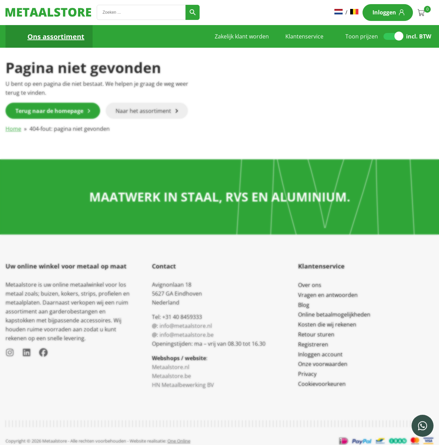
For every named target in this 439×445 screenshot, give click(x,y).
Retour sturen (316, 334)
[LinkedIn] (26, 353)
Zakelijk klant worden (242, 36)
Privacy (307, 374)
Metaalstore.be (171, 376)
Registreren (313, 344)
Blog (303, 305)
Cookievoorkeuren (322, 384)
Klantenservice (304, 36)
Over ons (309, 285)
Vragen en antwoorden (328, 295)
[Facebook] (43, 353)
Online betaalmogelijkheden (334, 314)
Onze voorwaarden (322, 364)
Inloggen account (320, 354)
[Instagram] (9, 353)
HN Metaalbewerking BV (183, 385)
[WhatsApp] (423, 426)
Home (13, 129)
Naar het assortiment (143, 111)
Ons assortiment (55, 36)
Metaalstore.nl (170, 367)
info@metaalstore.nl (185, 326)
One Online (178, 441)
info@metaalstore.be (186, 335)
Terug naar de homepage (49, 111)
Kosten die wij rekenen (327, 324)
